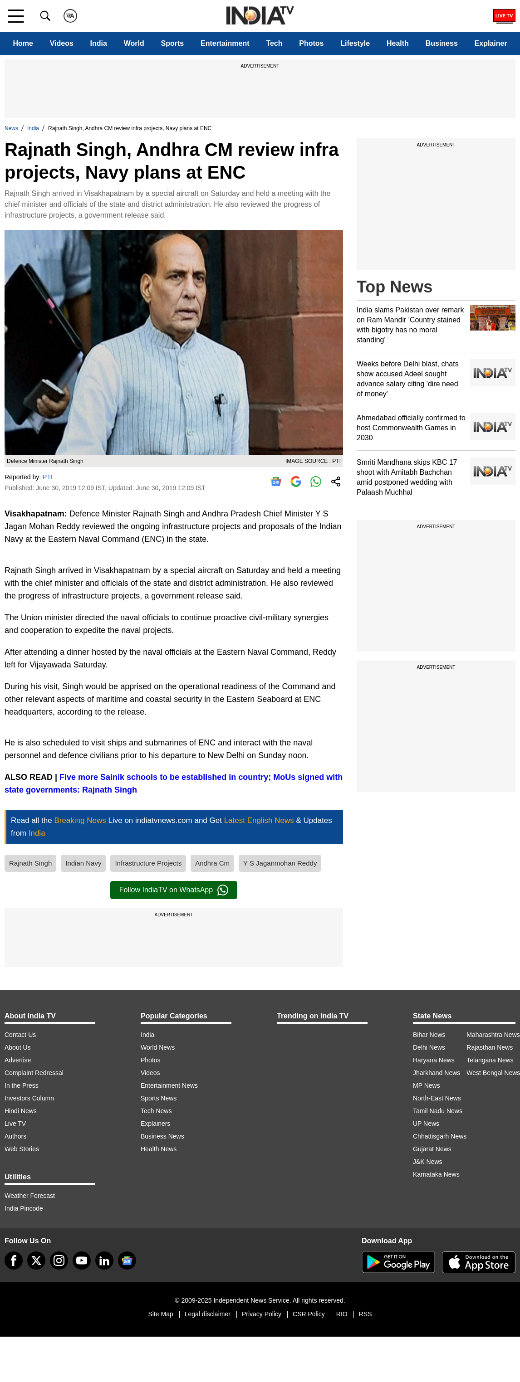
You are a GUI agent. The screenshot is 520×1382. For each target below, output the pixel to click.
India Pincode (24, 1208)
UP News (426, 1123)
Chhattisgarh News (439, 1136)
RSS (365, 1314)
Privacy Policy (261, 1314)
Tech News (156, 1110)
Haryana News (434, 1060)
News (11, 128)
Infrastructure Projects (148, 863)
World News (158, 1047)
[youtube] (82, 1260)
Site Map (160, 1314)
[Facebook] (14, 1260)
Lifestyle (355, 43)
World (134, 43)
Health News (159, 1149)
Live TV (15, 1123)
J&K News (427, 1161)
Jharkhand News (436, 1072)
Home (23, 43)
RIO (342, 1314)
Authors (15, 1136)
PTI (48, 477)
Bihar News (429, 1034)
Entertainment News (169, 1085)
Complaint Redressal (34, 1072)
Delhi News (429, 1047)
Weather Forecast (30, 1195)
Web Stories (22, 1149)
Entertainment (225, 43)
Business (442, 43)
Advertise (18, 1060)
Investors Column (29, 1098)
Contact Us (20, 1034)
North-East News (437, 1098)
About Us (18, 1047)
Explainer (491, 43)
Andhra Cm (212, 863)
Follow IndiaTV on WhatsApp (173, 890)
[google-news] (127, 1260)
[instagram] (59, 1260)
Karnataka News (436, 1174)
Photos (311, 43)
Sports (172, 43)
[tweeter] (36, 1260)
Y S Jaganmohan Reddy (280, 863)
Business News (162, 1136)
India (98, 43)
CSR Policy (309, 1314)
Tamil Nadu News (437, 1110)
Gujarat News (432, 1149)
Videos (62, 43)
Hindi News (21, 1110)
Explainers (155, 1123)
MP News (426, 1085)
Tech (274, 43)
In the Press (22, 1085)
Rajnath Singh (30, 863)
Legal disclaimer (208, 1314)
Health (398, 43)
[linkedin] (104, 1260)
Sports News (159, 1098)
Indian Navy (83, 863)
